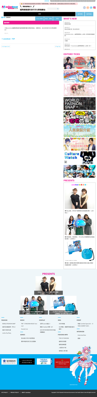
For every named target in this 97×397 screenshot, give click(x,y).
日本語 (52, 0)
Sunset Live (24, 329)
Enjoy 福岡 (54, 14)
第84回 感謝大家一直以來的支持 (72, 29)
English (72, 0)
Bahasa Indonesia (90, 0)
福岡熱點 (31, 14)
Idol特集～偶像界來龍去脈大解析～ (67, 328)
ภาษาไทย (78, 0)
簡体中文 (62, 0)
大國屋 (66, 41)
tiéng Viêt (83, 0)
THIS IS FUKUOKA (64, 338)
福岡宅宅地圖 (62, 341)
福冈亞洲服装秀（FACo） (9, 327)
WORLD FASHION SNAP (8, 324)
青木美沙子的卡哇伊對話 (28, 338)
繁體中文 (67, 0)
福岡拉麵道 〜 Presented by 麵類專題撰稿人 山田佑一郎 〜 (78, 46)
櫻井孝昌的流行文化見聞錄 (28, 341)
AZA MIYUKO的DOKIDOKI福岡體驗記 (47, 331)
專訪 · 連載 (66, 14)
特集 (77, 14)
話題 (19, 14)
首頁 (4, 17)
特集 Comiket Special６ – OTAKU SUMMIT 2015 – (85, 325)
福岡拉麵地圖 (62, 344)
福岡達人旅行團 (63, 351)
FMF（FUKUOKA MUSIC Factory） (29, 325)
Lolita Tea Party (6, 333)
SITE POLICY (4, 392)
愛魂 (79, 338)
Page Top (58, 46)
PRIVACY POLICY (15, 392)
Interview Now (82, 335)
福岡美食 (43, 14)
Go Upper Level (6, 46)
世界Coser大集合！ (45, 324)
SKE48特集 (62, 324)
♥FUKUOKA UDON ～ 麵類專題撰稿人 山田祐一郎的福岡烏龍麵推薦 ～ (80, 35)
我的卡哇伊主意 (6, 330)
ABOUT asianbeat (26, 392)
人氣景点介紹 (62, 347)
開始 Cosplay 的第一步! (46, 327)
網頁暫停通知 (68, 24)
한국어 (57, 0)
